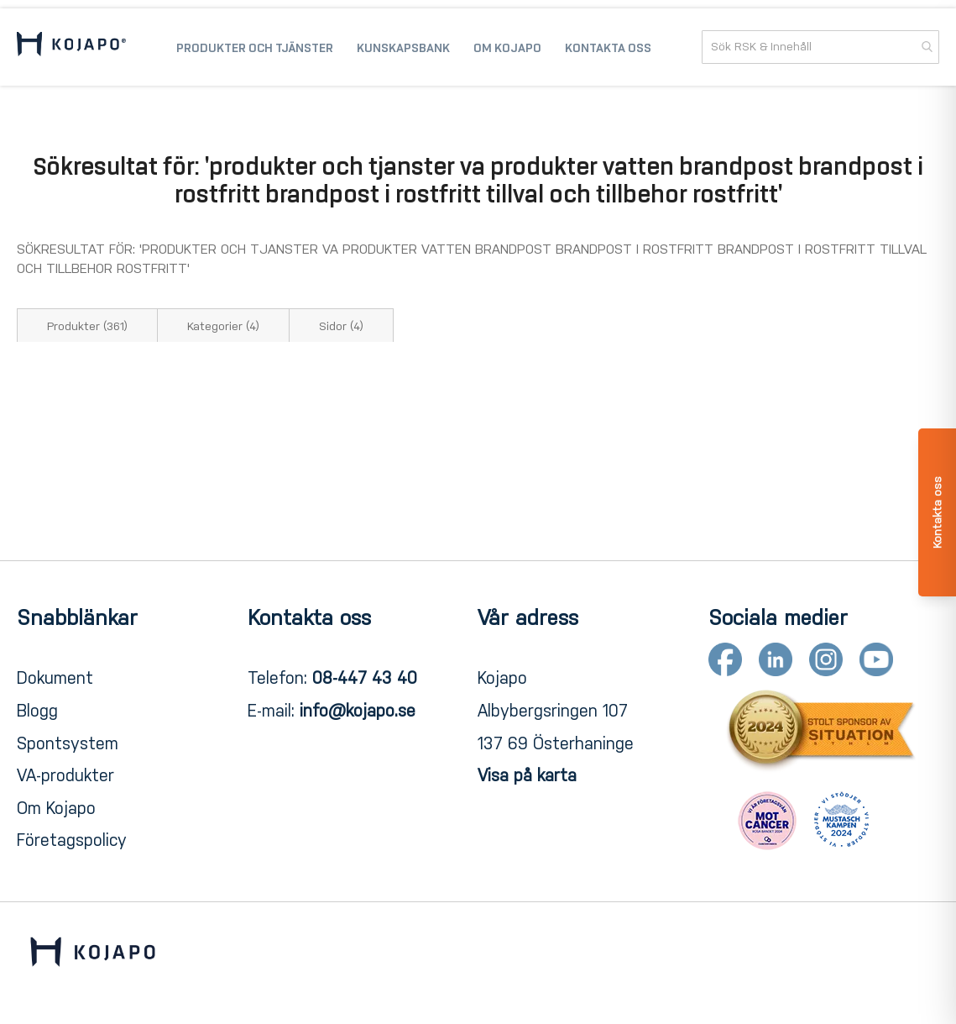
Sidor (341, 326)
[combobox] (820, 47)
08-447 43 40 (364, 678)
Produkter (87, 326)
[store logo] (71, 46)
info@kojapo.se (357, 711)
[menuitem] (255, 47)
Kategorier (223, 326)
